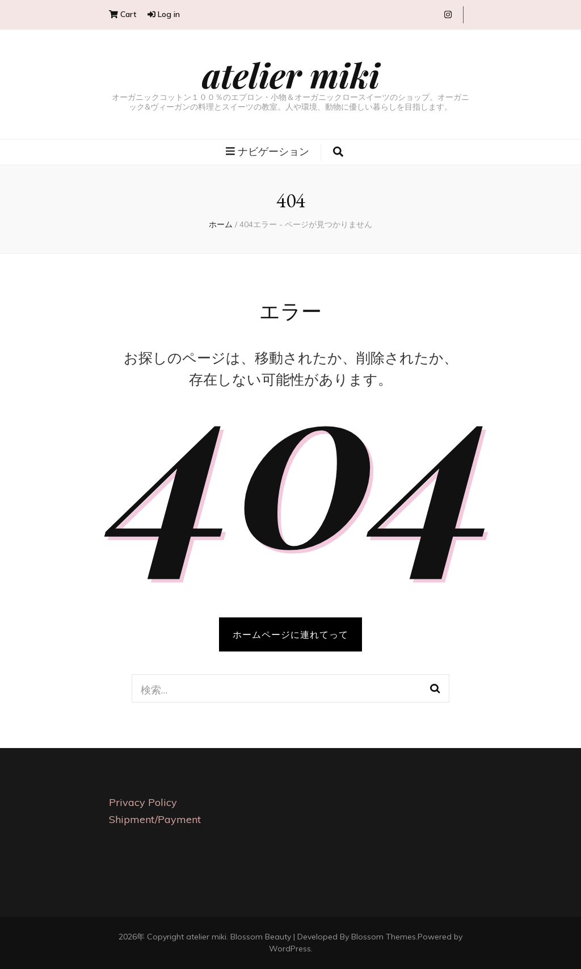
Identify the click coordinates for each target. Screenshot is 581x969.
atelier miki (291, 74)
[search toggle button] (338, 152)
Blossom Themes (383, 937)
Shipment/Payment (155, 819)
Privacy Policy (143, 802)
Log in (164, 14)
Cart (122, 14)
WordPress (290, 948)
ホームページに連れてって (290, 634)
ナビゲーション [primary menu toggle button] (267, 151)
